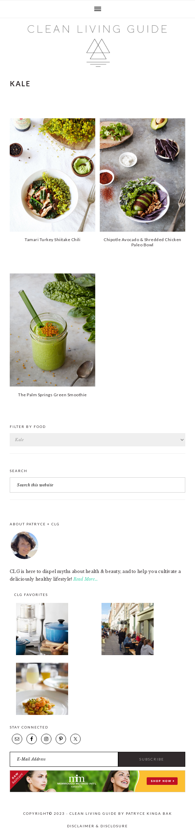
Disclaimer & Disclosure (97, 826)
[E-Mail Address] (64, 759)
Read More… (85, 579)
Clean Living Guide (97, 46)
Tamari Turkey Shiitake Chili (52, 239)
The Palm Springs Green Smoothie (52, 394)
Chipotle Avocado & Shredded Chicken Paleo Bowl (142, 242)
